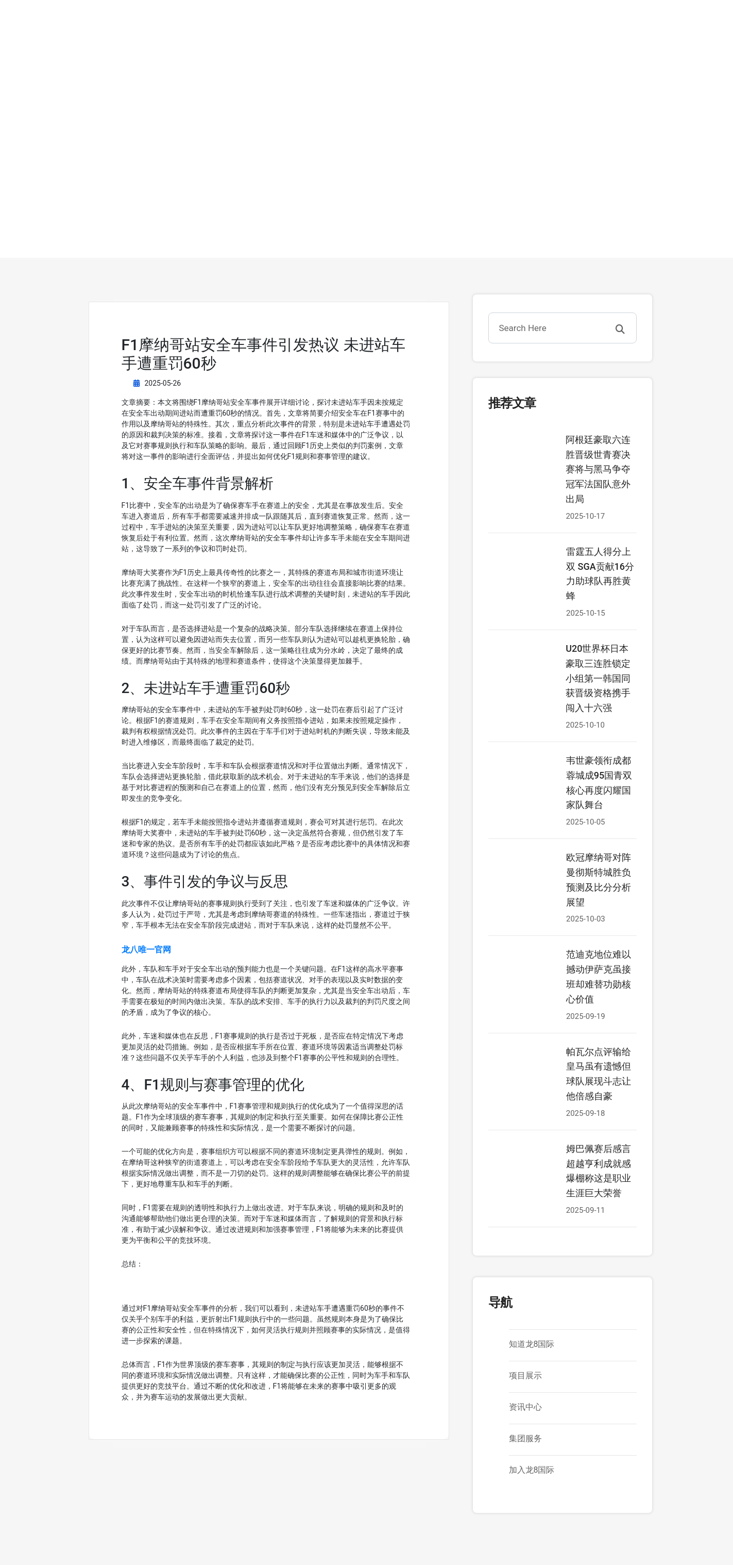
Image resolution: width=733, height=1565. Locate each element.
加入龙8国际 (532, 1470)
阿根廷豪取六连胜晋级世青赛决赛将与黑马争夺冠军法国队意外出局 (598, 469)
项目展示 (525, 1375)
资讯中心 (525, 1407)
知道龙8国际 (532, 1344)
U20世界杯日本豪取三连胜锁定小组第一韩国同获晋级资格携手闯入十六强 (598, 678)
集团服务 (525, 1438)
